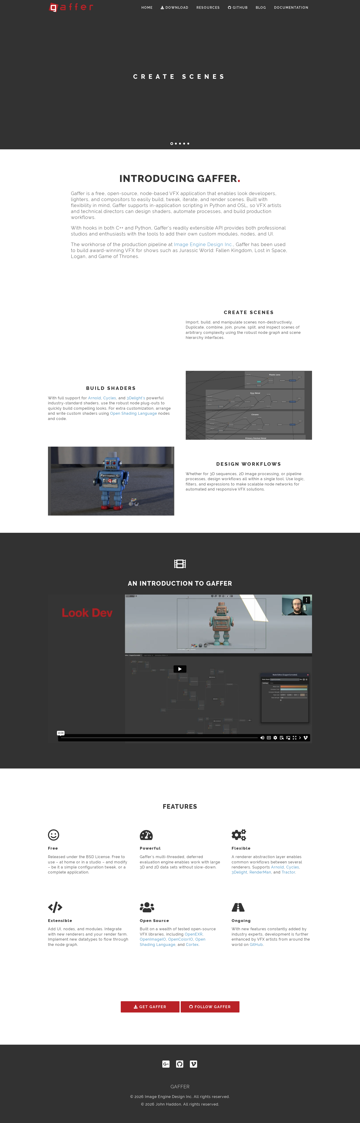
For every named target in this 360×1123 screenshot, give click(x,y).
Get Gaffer (150, 1007)
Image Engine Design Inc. (203, 244)
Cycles (109, 398)
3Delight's (136, 398)
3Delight (239, 872)
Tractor (288, 872)
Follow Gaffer (210, 1007)
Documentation (291, 7)
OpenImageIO (153, 939)
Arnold (94, 398)
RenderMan (260, 872)
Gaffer (180, 1086)
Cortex (192, 944)
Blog (261, 7)
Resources (208, 7)
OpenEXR (193, 934)
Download (174, 7)
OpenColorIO (180, 939)
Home (147, 7)
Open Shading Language (133, 413)
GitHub (238, 7)
